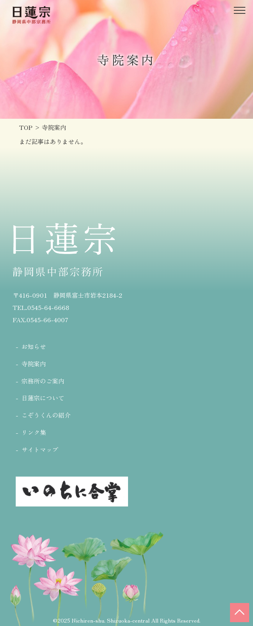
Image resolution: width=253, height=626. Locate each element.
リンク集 (33, 432)
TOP (26, 127)
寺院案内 (33, 363)
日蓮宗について (42, 397)
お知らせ (33, 346)
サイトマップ (39, 449)
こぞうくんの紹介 (46, 415)
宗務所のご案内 (42, 380)
